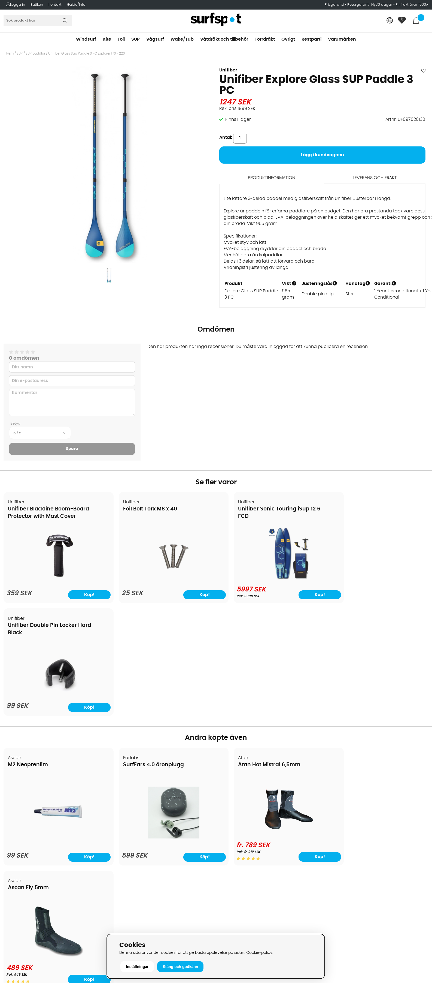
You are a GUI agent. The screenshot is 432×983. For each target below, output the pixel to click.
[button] (294, 283)
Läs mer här (265, 978)
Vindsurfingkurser (24, 873)
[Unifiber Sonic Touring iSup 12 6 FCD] (270, 578)
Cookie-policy (259, 953)
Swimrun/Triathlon (238, 841)
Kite (107, 39)
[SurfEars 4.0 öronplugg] (162, 725)
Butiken (37, 5)
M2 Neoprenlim (28, 653)
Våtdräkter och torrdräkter (247, 833)
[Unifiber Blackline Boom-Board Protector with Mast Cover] (55, 580)
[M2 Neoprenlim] (55, 725)
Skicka (414, 821)
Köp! (298, 745)
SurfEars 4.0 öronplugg (146, 653)
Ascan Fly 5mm (351, 653)
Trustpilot (336, 914)
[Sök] (38, 20)
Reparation (17, 857)
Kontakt (55, 5)
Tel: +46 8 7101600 (131, 931)
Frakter (12, 816)
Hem (10, 53)
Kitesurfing (230, 800)
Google (334, 860)
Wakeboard (232, 816)
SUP (135, 39)
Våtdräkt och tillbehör (224, 39)
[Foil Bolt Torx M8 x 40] (162, 580)
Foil (121, 39)
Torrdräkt (265, 39)
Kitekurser (15, 865)
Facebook (336, 887)
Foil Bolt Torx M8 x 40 (143, 509)
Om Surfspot (18, 792)
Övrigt (288, 39)
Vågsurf (155, 39)
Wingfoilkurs (18, 882)
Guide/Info (76, 5)
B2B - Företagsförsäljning (32, 841)
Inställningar (137, 966)
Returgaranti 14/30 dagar (369, 5)
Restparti (311, 39)
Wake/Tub (182, 39)
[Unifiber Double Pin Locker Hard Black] (377, 580)
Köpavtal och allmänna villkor (37, 800)
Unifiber (228, 70)
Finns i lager (238, 119)
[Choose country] (389, 21)
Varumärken (342, 39)
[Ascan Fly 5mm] (377, 722)
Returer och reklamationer (33, 833)
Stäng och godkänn (180, 966)
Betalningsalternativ (27, 808)
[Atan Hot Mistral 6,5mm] (270, 722)
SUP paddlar (35, 53)
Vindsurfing (231, 792)
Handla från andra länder (33, 824)
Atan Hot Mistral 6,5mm (254, 653)
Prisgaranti (335, 5)
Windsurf (86, 39)
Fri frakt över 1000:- (412, 5)
